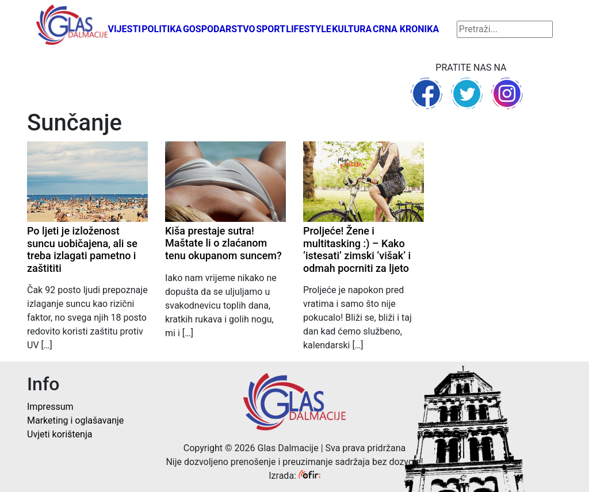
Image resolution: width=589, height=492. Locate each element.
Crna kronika (406, 29)
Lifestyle (308, 29)
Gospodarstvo (219, 29)
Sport (270, 29)
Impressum (50, 406)
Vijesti (124, 29)
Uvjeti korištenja (59, 434)
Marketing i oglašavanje (75, 420)
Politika (161, 29)
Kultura (352, 29)
